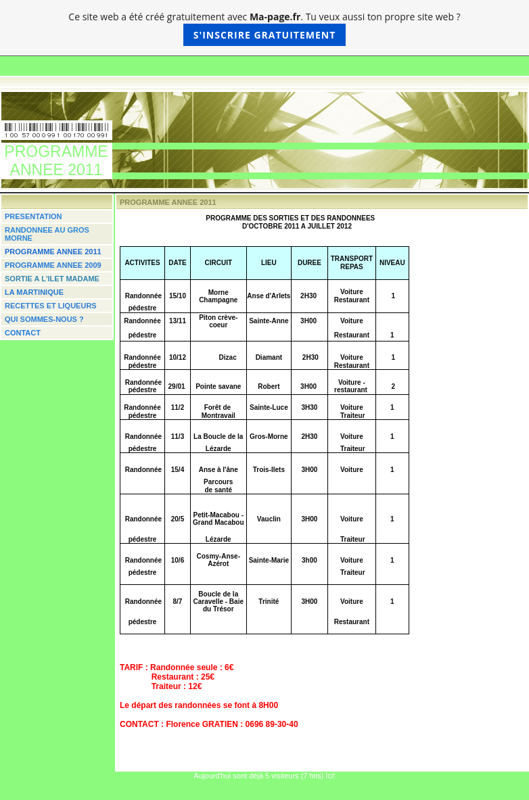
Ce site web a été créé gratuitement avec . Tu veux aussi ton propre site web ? (264, 28)
